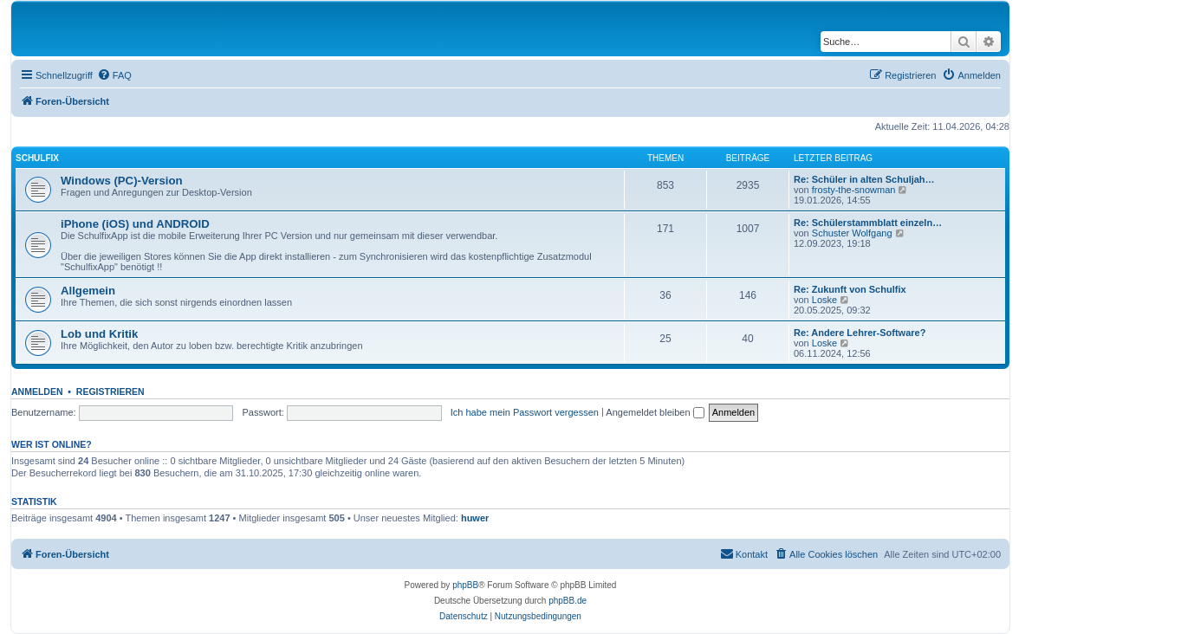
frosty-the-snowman (854, 189)
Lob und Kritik (99, 333)
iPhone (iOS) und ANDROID (135, 223)
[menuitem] (114, 75)
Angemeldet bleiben (655, 412)
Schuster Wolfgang (852, 233)
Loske (824, 299)
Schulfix (37, 158)
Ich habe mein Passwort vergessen (525, 412)
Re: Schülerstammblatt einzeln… (868, 222)
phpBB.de (567, 600)
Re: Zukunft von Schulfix (850, 289)
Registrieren (110, 391)
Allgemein (88, 290)
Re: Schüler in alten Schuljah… (864, 179)
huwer (475, 518)
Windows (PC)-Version (122, 180)
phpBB (465, 585)
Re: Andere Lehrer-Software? (859, 332)
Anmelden (37, 391)
